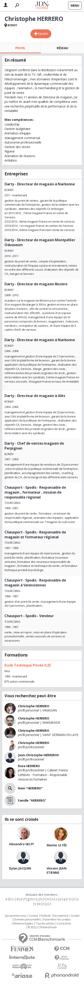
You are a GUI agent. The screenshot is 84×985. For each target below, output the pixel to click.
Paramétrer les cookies (57, 919)
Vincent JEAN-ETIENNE (57, 870)
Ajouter (43, 33)
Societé (75, 915)
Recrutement (60, 915)
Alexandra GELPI (21, 844)
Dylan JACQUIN (20, 868)
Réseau (62, 48)
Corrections (64, 923)
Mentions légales (23, 923)
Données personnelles (27, 919)
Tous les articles (45, 923)
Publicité (46, 915)
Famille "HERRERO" (32, 800)
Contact (33, 915)
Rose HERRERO (29, 766)
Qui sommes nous (15, 915)
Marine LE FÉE (57, 845)
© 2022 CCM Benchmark (42, 927)
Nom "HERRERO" (30, 788)
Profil (20, 48)
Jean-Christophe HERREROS (38, 755)
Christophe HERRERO (33, 706)
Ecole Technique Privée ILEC (28, 665)
